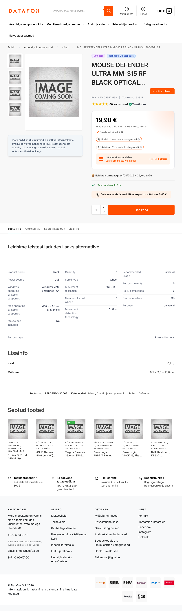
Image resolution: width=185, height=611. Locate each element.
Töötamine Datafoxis (151, 521)
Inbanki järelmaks (62, 544)
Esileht (11, 47)
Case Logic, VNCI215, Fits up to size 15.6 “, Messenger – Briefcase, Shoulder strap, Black (132, 453)
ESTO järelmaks (61, 551)
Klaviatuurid (159, 442)
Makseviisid (59, 515)
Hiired (65, 47)
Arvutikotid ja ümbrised (45, 446)
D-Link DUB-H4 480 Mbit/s (17, 456)
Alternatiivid (32, 228)
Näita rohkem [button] (163, 91)
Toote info (14, 228)
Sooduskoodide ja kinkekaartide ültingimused (112, 542)
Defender (144, 393)
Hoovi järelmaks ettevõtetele (61, 559)
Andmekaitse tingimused (111, 534)
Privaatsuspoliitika (106, 521)
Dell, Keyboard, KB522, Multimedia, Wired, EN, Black (160, 453)
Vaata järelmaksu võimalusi (121, 160)
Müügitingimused (106, 515)
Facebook (144, 527)
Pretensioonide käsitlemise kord (69, 536)
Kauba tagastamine (63, 528)
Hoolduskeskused (106, 551)
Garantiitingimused (107, 528)
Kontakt (143, 515)
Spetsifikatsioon (54, 228)
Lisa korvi (141, 210)
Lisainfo (74, 228)
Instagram (144, 532)
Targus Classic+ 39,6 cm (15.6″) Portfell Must (75, 453)
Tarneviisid (58, 521)
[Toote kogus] (96, 209)
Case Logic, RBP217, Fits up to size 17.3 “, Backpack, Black (104, 453)
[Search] (108, 11)
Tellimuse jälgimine (107, 557)
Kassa (143, 10)
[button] (164, 11)
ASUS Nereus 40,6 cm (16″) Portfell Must (44, 453)
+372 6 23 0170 (17, 534)
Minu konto (126, 10)
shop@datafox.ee (28, 550)
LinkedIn (143, 537)
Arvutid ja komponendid (38, 47)
